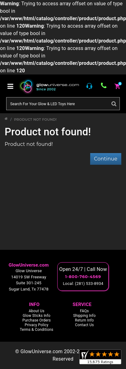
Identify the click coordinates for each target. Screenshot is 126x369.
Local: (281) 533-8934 (83, 283)
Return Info (84, 320)
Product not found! (35, 119)
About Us (37, 311)
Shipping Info (84, 315)
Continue (105, 159)
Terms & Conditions (36, 329)
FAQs (84, 311)
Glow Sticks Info (36, 315)
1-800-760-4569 (83, 276)
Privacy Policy (37, 325)
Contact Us (84, 325)
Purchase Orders (36, 320)
